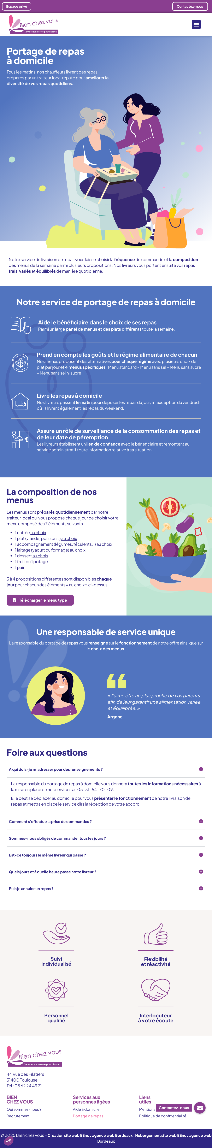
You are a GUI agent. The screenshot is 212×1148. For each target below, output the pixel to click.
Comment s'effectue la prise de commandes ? (50, 821)
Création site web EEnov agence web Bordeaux (90, 1135)
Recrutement (18, 1115)
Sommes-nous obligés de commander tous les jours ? (57, 838)
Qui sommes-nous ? (24, 1109)
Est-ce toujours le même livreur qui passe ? (47, 855)
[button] (196, 24)
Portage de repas (88, 1115)
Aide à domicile (86, 1109)
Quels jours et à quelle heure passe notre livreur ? (52, 871)
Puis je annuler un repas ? (31, 888)
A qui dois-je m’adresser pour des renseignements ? (56, 769)
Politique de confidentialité (162, 1115)
